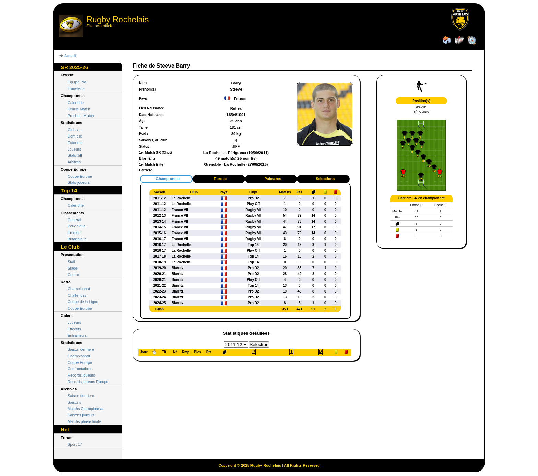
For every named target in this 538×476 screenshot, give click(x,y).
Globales (75, 130)
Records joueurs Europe (88, 382)
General (74, 220)
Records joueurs (81, 375)
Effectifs (74, 329)
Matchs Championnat (85, 409)
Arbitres (74, 162)
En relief (74, 232)
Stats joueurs (79, 182)
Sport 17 (75, 444)
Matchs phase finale (84, 421)
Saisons (74, 402)
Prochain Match (81, 116)
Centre (73, 275)
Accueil (70, 56)
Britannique (77, 239)
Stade (73, 268)
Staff (71, 262)
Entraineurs (77, 335)
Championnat (79, 289)
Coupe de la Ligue (83, 302)
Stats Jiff (75, 155)
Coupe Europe (80, 176)
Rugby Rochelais (117, 19)
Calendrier (76, 102)
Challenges (77, 295)
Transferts (76, 88)
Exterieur (75, 143)
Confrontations (80, 369)
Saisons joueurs (81, 415)
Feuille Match (79, 109)
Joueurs (74, 149)
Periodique (77, 226)
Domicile (75, 136)
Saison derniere (81, 349)
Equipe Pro (77, 82)
